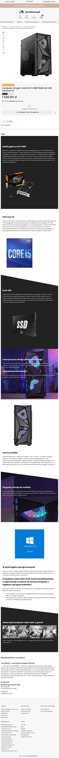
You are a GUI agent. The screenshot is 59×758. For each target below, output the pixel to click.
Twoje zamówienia (26, 709)
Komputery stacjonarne (15, 26)
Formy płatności (45, 709)
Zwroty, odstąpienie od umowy (9, 709)
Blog (22, 727)
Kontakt (23, 729)
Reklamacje (4, 717)
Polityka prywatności (7, 725)
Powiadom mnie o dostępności (27, 112)
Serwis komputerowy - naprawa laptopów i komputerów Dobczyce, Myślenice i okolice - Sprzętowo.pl (8, 745)
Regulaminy (4, 713)
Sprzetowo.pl (4, 26)
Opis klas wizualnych (26, 731)
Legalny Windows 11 (6, 739)
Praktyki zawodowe (26, 737)
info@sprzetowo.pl (7, 693)
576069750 (4, 691)
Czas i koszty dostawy (47, 711)
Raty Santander (5, 711)
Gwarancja (4, 715)
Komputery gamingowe (30, 26)
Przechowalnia (25, 713)
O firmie (23, 725)
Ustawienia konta (25, 711)
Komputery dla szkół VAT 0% (9, 751)
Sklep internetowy (27, 756)
